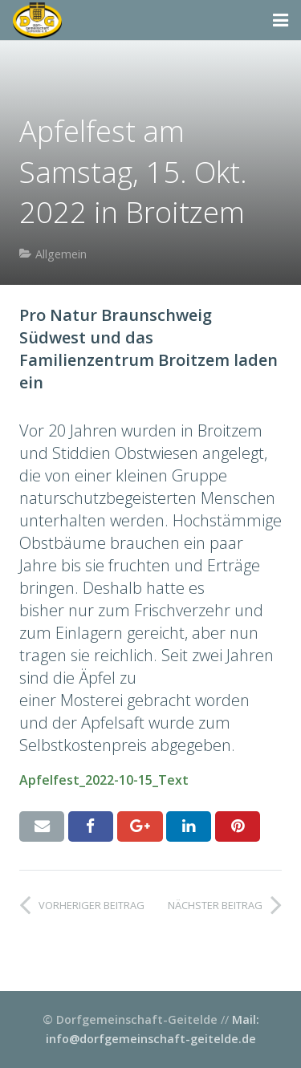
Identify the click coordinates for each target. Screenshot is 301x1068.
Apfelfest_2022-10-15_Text (104, 780)
